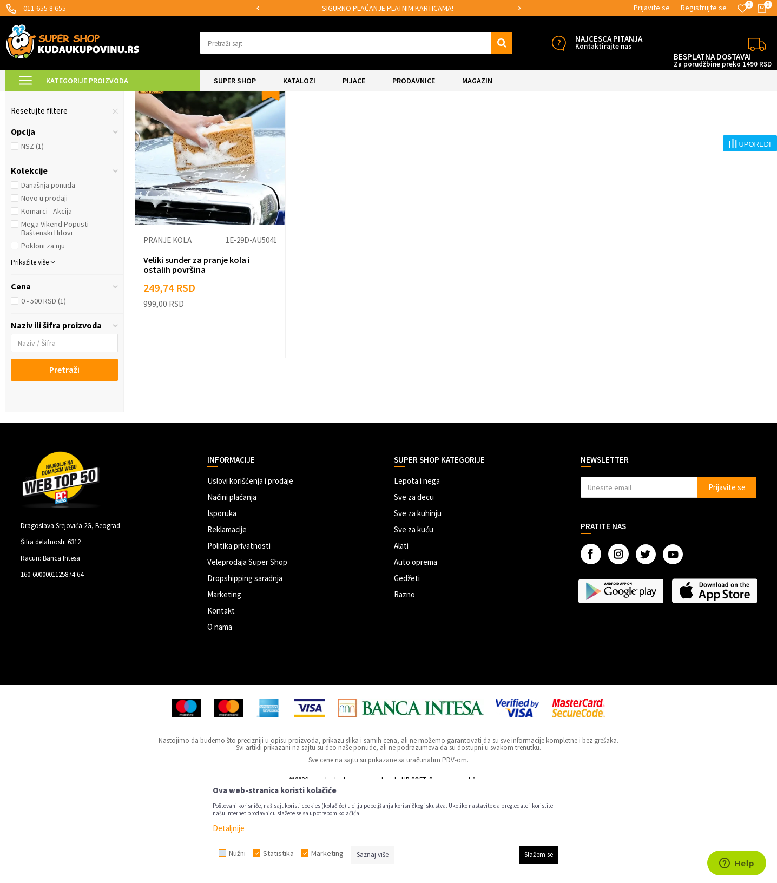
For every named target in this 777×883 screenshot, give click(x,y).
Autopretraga (527, 125)
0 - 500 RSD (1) (43, 392)
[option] (389, 8)
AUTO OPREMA (127, 98)
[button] (356, 43)
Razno (404, 686)
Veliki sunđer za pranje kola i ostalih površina (196, 356)
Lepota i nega (417, 572)
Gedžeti (407, 669)
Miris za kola (39, 152)
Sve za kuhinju (418, 605)
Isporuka (221, 605)
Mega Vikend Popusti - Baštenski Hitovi (57, 320)
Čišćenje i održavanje (188, 98)
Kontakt (221, 702)
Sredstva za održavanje (59, 178)
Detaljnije (229, 828)
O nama (219, 718)
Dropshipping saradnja (244, 669)
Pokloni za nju (43, 337)
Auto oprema (415, 653)
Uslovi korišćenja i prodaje (250, 572)
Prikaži (659, 125)
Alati (401, 637)
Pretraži (64, 461)
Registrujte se (704, 7)
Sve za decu (414, 588)
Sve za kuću (413, 621)
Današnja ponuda (48, 276)
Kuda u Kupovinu (30, 98)
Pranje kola (37, 165)
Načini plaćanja (231, 588)
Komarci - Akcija (46, 302)
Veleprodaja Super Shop (247, 653)
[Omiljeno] (742, 9)
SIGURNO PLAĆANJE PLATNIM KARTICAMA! (387, 8)
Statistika (278, 853)
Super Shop (80, 98)
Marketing (224, 686)
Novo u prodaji (44, 289)
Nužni (237, 853)
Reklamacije (227, 621)
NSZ (32, 237)
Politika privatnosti (239, 637)
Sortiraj (573, 125)
